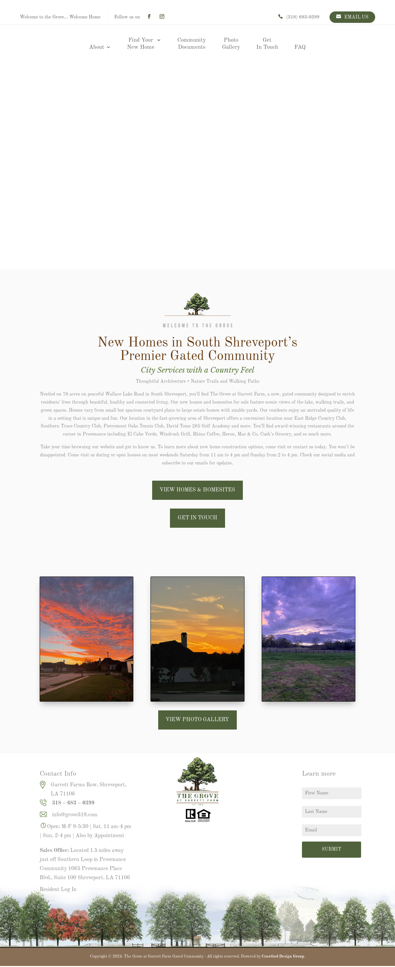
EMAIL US (356, 17)
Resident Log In (58, 889)
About (96, 47)
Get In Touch (267, 43)
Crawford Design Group (283, 957)
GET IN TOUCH (197, 518)
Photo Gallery (231, 43)
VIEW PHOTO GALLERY (197, 719)
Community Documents (191, 43)
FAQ (300, 47)
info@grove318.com (74, 815)
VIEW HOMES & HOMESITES (197, 490)
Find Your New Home (141, 43)
